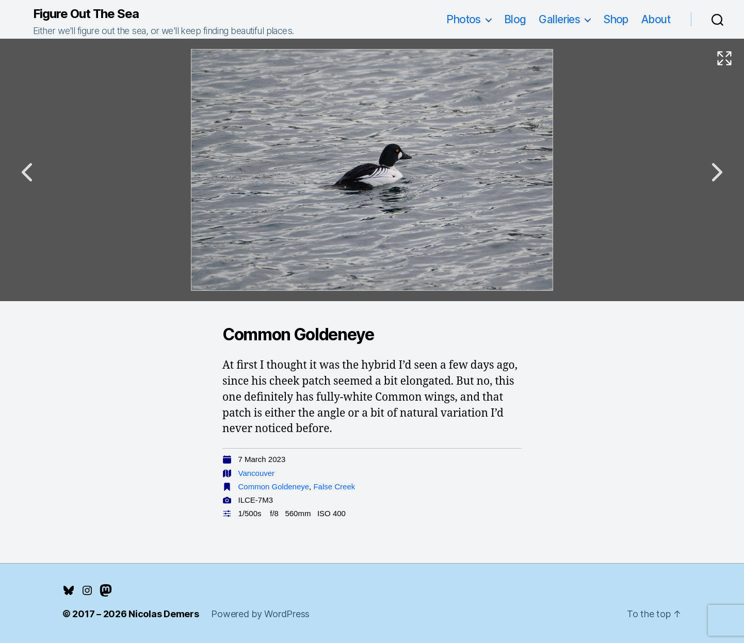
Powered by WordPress (260, 613)
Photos (463, 19)
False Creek (334, 486)
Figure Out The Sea (86, 14)
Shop (615, 19)
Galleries (559, 19)
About (655, 19)
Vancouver (256, 473)
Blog (515, 19)
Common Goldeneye (274, 486)
